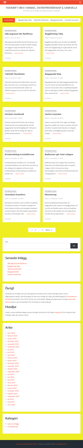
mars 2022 (11, 405)
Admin (7, 38)
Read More (19, 53)
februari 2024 (12, 385)
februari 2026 (12, 336)
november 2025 (13, 344)
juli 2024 (10, 374)
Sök (6, 242)
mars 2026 (11, 333)
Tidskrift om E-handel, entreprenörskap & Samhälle (41, 7)
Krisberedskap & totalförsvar (19, 154)
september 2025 (13, 347)
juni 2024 (10, 377)
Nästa (48, 230)
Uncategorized (10, 111)
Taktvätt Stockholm (42, 20)
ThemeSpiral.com (61, 444)
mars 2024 (11, 383)
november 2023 (13, 391)
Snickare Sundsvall (73, 20)
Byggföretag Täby (26, 20)
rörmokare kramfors (15, 194)
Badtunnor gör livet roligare (59, 154)
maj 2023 (10, 402)
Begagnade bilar (58, 20)
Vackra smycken (53, 114)
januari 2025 (12, 361)
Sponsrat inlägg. (11, 30)
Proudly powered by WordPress (27, 444)
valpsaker (57, 312)
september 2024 (13, 372)
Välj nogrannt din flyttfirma (19, 33)
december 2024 (13, 363)
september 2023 (13, 396)
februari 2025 (12, 358)
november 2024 (13, 366)
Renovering (50, 194)
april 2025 (11, 355)
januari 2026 (12, 339)
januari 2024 (12, 388)
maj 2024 (10, 380)
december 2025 (13, 341)
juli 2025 (10, 350)
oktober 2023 (12, 394)
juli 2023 (10, 399)
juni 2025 (10, 352)
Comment (8, 58)
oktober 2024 (12, 369)
